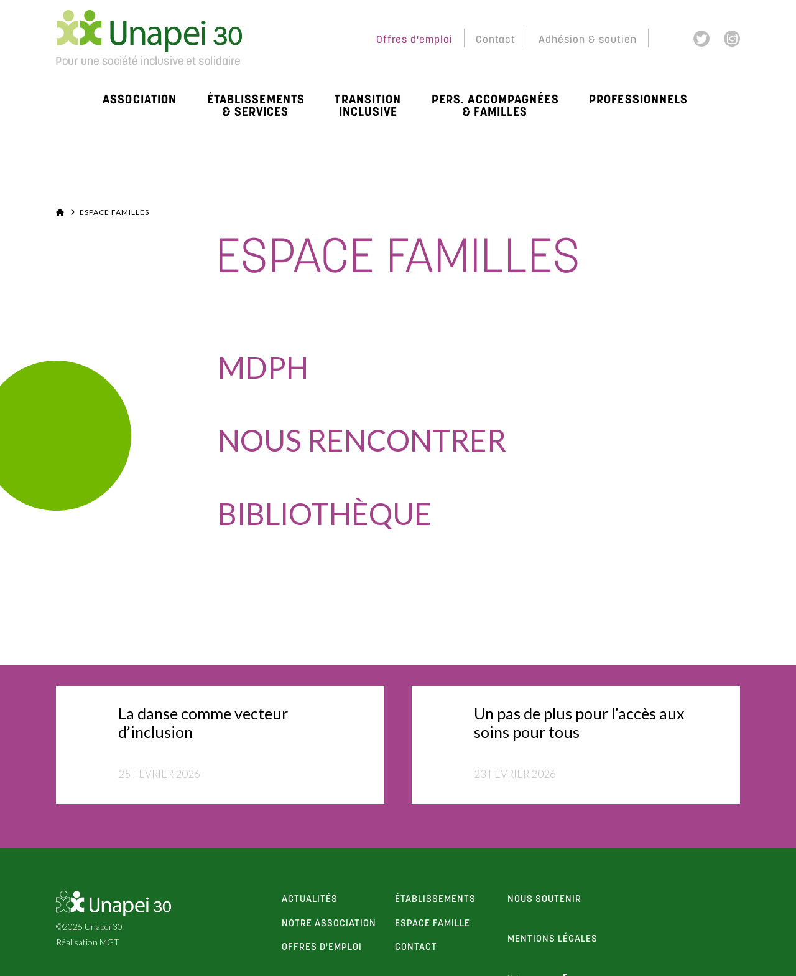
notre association (329, 924)
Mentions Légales (552, 939)
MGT (109, 942)
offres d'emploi (322, 947)
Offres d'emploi (414, 40)
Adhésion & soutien (588, 40)
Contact (496, 40)
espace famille (432, 924)
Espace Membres (311, 40)
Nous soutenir (544, 899)
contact (416, 947)
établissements (435, 899)
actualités (310, 899)
